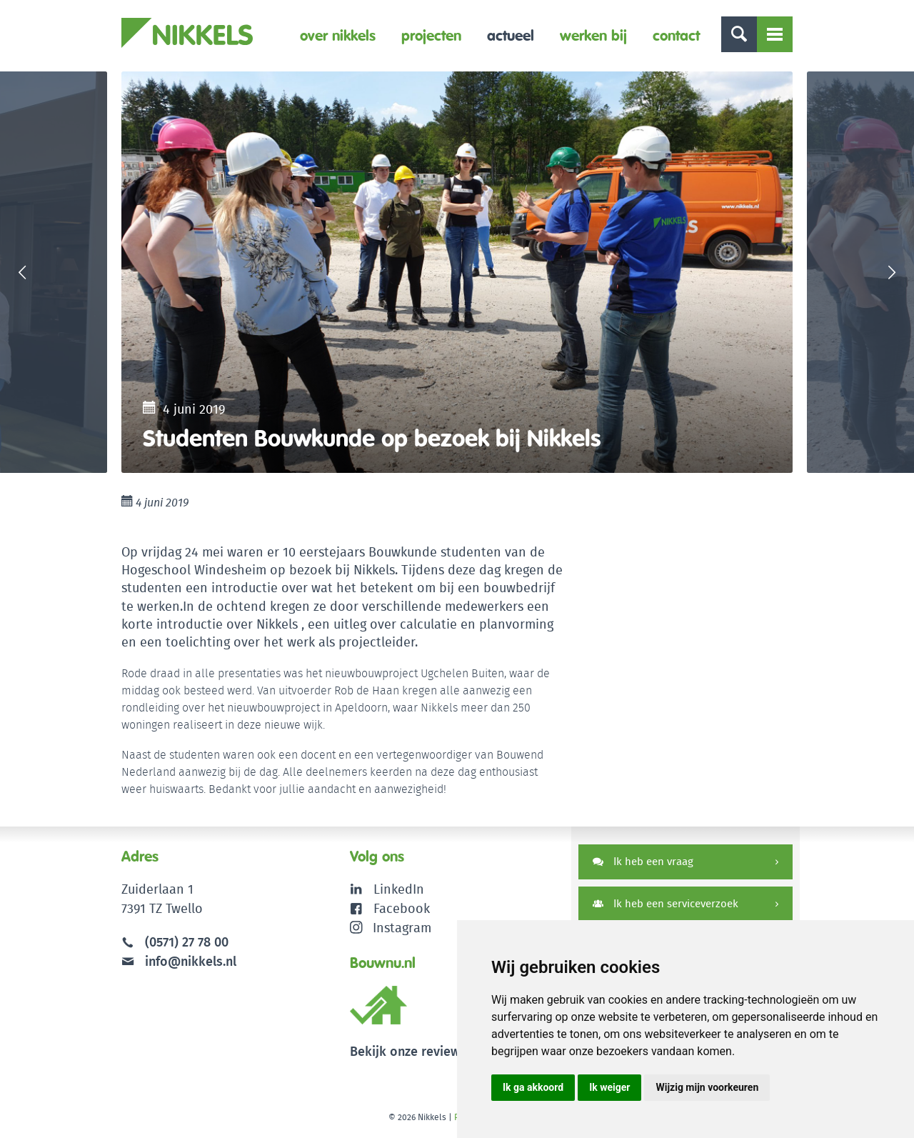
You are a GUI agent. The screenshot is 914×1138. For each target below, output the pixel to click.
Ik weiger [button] (609, 1087)
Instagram (391, 928)
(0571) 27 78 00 (186, 942)
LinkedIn (398, 889)
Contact (676, 35)
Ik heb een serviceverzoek (665, 903)
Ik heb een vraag (643, 861)
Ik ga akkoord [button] (533, 1087)
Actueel (510, 35)
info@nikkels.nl (178, 961)
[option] (457, 272)
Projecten (431, 35)
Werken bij (593, 35)
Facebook (401, 908)
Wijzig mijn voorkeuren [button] (707, 1087)
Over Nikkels (338, 35)
